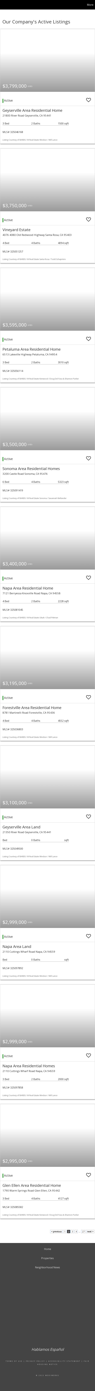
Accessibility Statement (64, 1361)
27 (83, 1231)
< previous (56, 1231)
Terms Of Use (14, 1361)
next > (90, 1231)
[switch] (88, 98)
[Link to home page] (4, 4)
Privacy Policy (35, 1361)
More (90, 4)
